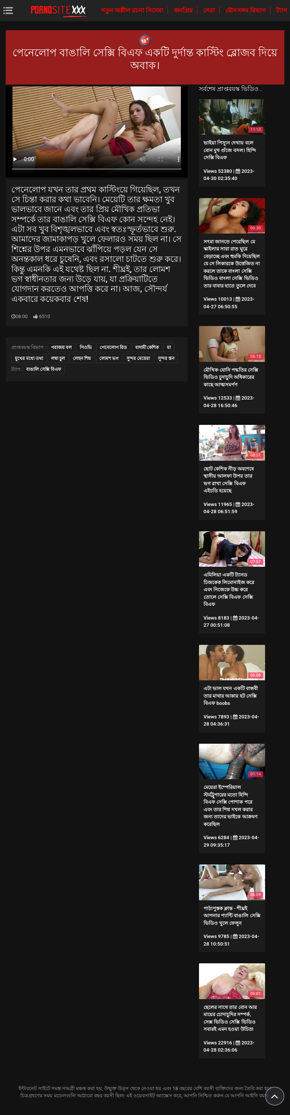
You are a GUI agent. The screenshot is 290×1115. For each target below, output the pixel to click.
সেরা (209, 10)
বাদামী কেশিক (147, 347)
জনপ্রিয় (184, 10)
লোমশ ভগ (109, 358)
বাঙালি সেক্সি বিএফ (43, 369)
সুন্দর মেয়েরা (138, 358)
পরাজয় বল (61, 347)
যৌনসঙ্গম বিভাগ (246, 10)
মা (169, 347)
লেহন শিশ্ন (82, 358)
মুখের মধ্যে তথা (29, 358)
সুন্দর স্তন (166, 358)
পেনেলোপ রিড (113, 347)
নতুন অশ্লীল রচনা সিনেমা (133, 10)
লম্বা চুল (58, 358)
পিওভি (86, 347)
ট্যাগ (281, 10)
